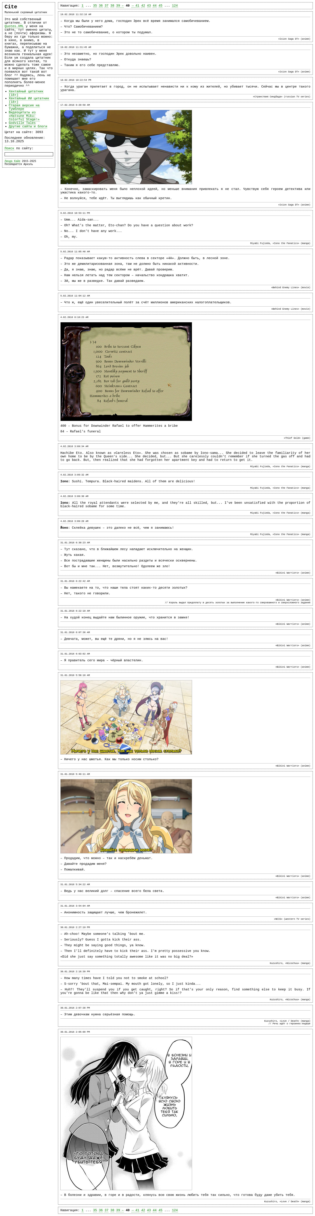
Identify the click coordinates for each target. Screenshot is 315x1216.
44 (155, 5)
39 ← (120, 5)
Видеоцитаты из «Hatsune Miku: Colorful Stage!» (24, 116)
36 (101, 5)
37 (106, 5)
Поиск (9, 148)
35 (95, 5)
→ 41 (135, 5)
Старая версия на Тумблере (24, 107)
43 (149, 5)
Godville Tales (22, 123)
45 (161, 5)
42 (143, 5)
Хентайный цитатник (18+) (26, 93)
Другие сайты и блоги (28, 126)
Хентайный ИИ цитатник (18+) (29, 100)
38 (112, 5)
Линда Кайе (12, 161)
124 (175, 5)
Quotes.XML (14, 26)
